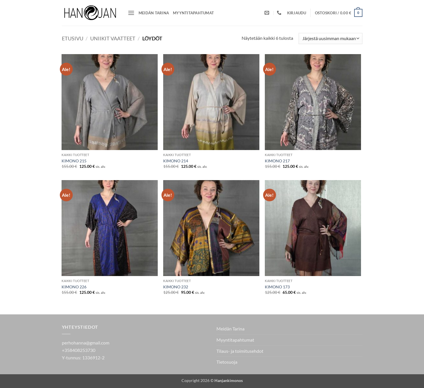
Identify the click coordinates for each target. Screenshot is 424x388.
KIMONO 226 (74, 286)
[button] (131, 13)
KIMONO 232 (175, 286)
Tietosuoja (226, 362)
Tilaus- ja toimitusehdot (239, 351)
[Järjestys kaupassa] (330, 38)
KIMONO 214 (175, 160)
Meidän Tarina (154, 13)
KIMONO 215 (74, 160)
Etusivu (72, 38)
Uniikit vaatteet (112, 38)
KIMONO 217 (277, 160)
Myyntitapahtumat (193, 13)
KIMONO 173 (277, 286)
